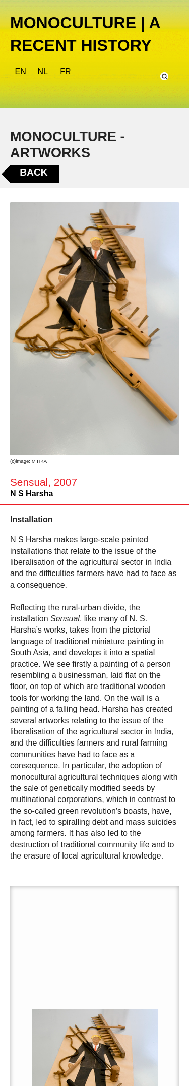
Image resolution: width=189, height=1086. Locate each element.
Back (33, 172)
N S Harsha (31, 493)
